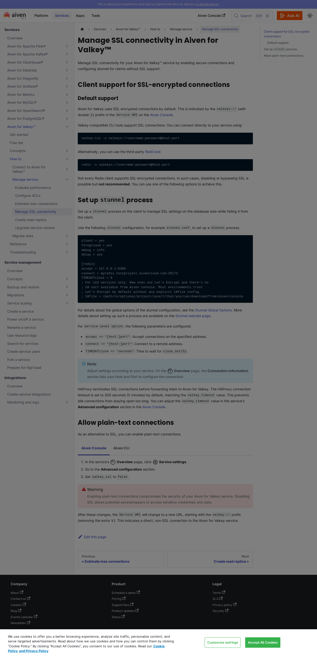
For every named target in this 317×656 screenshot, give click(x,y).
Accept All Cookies (263, 642)
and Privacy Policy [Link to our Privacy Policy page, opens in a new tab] (34, 651)
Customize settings (222, 642)
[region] (158, 642)
